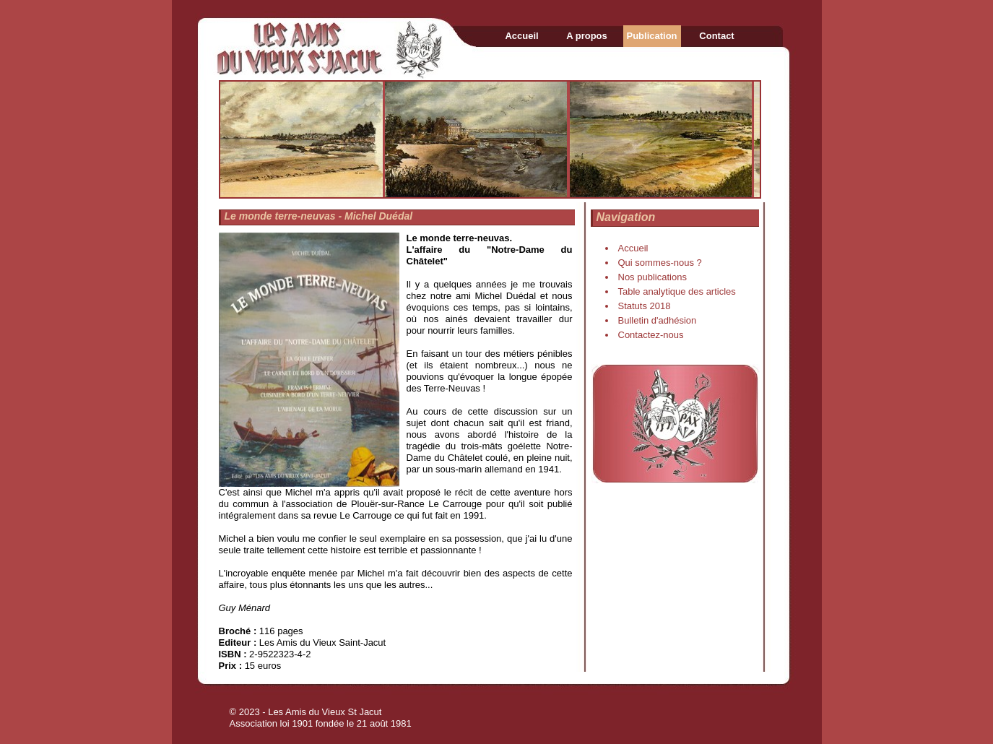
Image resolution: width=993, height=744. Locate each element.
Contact (716, 35)
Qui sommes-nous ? (660, 262)
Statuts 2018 (644, 305)
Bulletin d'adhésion (657, 320)
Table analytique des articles (677, 291)
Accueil (521, 35)
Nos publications (652, 277)
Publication (651, 35)
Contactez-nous (651, 334)
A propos (586, 35)
